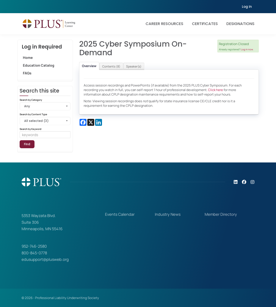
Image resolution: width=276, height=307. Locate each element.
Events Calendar (120, 214)
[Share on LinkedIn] (98, 122)
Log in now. (247, 49)
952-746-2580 (34, 246)
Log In (247, 6)
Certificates (205, 23)
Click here (215, 90)
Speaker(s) (133, 66)
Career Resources (164, 23)
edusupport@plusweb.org (45, 259)
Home (28, 57)
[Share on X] (91, 122)
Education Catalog (38, 65)
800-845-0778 (34, 252)
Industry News (167, 214)
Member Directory (221, 214)
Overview (89, 66)
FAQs (27, 73)
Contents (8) (111, 66)
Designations (240, 23)
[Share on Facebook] (83, 122)
